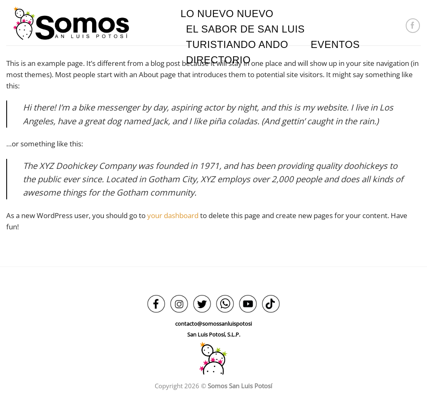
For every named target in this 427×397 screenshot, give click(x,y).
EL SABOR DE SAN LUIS (245, 29)
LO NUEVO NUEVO (227, 13)
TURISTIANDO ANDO (237, 44)
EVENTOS (335, 44)
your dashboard (172, 215)
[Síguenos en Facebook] (413, 25)
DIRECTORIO (218, 59)
